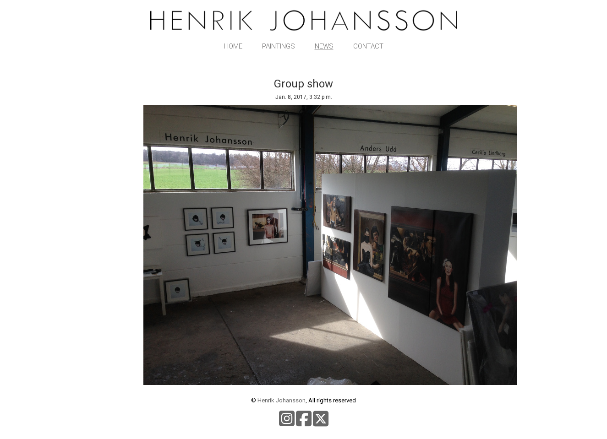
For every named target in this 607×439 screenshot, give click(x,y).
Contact (368, 46)
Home (233, 46)
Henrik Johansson (281, 400)
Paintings (278, 46)
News (324, 46)
